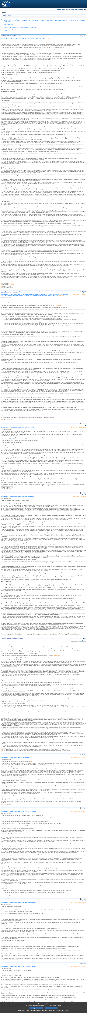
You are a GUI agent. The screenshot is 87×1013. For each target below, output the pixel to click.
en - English (64, 9)
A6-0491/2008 (83, 294)
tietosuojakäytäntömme (46, 1012)
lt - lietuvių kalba (72, 9)
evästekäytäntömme (55, 1012)
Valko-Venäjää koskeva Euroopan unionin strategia (14, 26)
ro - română (80, 9)
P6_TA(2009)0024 (76, 294)
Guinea (5, 30)
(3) (1, 488)
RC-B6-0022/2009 (82, 757)
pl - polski (77, 9)
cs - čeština (58, 9)
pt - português (79, 9)
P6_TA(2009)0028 (74, 757)
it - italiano (69, 9)
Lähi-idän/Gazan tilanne (8, 23)
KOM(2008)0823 (56, 655)
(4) (1, 285)
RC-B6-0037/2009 (82, 902)
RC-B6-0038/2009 (82, 966)
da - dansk (59, 9)
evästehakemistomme (64, 1012)
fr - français (66, 9)
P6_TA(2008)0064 (11, 489)
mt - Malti (75, 9)
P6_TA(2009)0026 (76, 496)
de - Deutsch (60, 9)
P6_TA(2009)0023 (76, 38)
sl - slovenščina (82, 9)
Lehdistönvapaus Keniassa (9, 32)
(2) (1, 284)
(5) (1, 286)
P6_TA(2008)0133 (11, 284)
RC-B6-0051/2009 (82, 427)
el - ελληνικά (63, 9)
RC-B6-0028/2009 (82, 642)
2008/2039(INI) (61, 295)
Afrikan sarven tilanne (8, 24)
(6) (1, 287)
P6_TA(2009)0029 (74, 811)
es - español (57, 9)
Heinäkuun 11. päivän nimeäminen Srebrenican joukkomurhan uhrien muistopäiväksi (20, 27)
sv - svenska (85, 9)
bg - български (55, 9)
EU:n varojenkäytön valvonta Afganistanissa (12, 19)
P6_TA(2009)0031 (74, 966)
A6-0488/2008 (83, 38)
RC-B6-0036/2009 (82, 811)
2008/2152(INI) (46, 38)
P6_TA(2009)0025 (74, 427)
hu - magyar (73, 9)
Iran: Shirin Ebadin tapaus (9, 29)
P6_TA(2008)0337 (11, 283)
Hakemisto (3, 12)
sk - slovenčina (81, 9)
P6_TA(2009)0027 (74, 642)
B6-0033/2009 (83, 496)
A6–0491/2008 (57, 305)
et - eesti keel (62, 9)
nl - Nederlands (76, 9)
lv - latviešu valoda (71, 9)
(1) (1, 283)
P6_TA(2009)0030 (74, 902)
